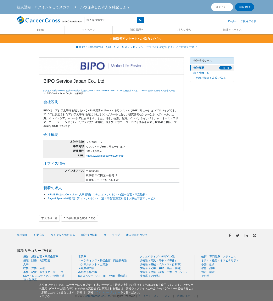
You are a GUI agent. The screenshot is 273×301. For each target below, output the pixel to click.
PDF (225, 68)
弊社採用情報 (89, 234)
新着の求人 (52, 188)
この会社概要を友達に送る (79, 218)
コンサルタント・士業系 (93, 264)
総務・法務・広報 (34, 268)
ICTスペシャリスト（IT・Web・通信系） (103, 275)
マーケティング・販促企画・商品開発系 (102, 260)
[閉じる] (44, 296)
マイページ (88, 29)
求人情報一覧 (49, 218)
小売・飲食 (208, 264)
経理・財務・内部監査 (36, 260)
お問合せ (39, 234)
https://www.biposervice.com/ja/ (104, 155)
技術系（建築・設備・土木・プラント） (164, 272)
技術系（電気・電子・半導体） (158, 260)
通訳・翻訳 (208, 272)
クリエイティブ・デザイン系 (157, 256)
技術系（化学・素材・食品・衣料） (161, 268)
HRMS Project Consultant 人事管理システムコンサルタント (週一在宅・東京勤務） (98, 194)
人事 (26, 264)
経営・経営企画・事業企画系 (40, 256)
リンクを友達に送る (63, 234)
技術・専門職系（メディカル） (220, 256)
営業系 (82, 256)
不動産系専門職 (87, 272)
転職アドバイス (232, 29)
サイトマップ (112, 234)
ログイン (221, 7)
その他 (205, 275)
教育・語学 (208, 268)
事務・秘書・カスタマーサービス (43, 272)
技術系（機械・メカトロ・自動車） (161, 264)
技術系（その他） (150, 275)
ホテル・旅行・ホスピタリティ (220, 260)
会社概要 (198, 67)
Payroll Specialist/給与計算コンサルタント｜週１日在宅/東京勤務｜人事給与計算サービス (102, 198)
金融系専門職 (86, 268)
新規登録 (244, 7)
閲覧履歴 (135, 29)
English (232, 21)
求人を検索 (184, 29)
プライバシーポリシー (106, 292)
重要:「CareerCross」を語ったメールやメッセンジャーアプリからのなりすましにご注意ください (136, 47)
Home (40, 29)
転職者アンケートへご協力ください (136, 38)
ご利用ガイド (248, 21)
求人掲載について (137, 234)
